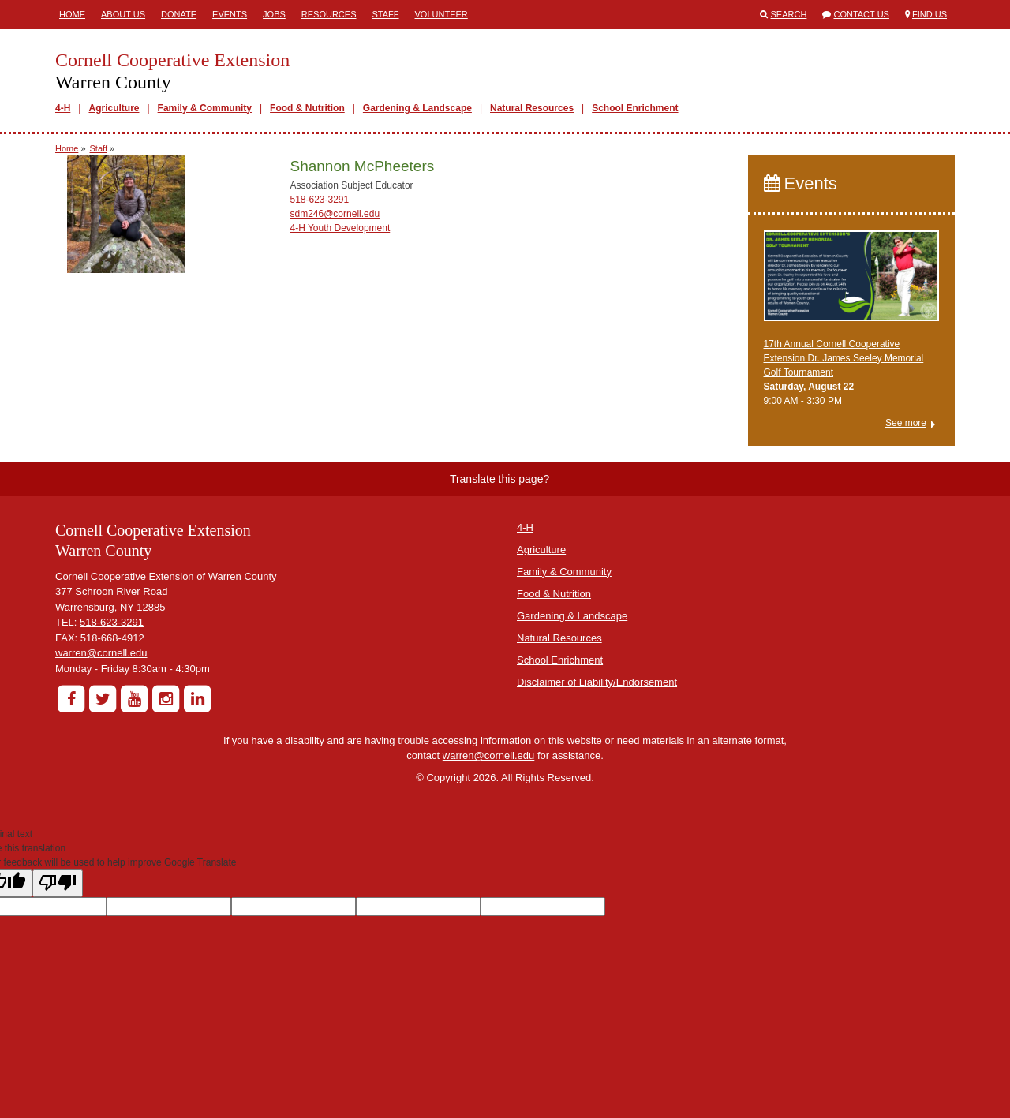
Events (229, 14)
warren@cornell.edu (101, 653)
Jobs (274, 14)
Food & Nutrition (307, 108)
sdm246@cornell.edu (335, 213)
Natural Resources (532, 108)
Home (72, 14)
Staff (385, 14)
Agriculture (113, 108)
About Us (123, 14)
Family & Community (205, 108)
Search (789, 14)
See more (905, 422)
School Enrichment (635, 108)
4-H (62, 108)
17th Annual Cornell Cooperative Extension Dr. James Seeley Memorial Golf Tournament (844, 358)
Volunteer (441, 14)
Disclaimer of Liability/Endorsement (597, 682)
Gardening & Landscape (417, 108)
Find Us (929, 14)
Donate (178, 14)
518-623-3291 (319, 199)
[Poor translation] (57, 883)
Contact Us (861, 14)
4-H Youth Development (340, 228)
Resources (329, 14)
